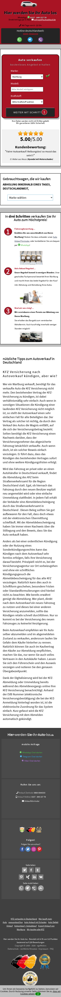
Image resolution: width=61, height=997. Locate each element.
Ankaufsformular (32, 801)
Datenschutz (13, 949)
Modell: (15, 83)
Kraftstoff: (16, 95)
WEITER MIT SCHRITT (30, 112)
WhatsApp (25, 252)
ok (38, 994)
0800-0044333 (39, 793)
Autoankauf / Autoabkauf (25, 926)
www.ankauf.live (15, 922)
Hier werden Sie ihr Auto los (30, 12)
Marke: (14, 70)
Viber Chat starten (32, 761)
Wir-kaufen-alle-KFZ (35, 929)
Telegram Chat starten (32, 756)
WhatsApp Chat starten (32, 752)
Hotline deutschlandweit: (30, 32)
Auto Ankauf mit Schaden (35, 922)
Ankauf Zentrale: (26, 793)
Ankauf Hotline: (24, 797)
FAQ (52, 949)
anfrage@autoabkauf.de (45, 19)
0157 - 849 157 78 (38, 17)
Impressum (43, 949)
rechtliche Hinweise (28, 949)
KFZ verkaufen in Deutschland (24, 919)
